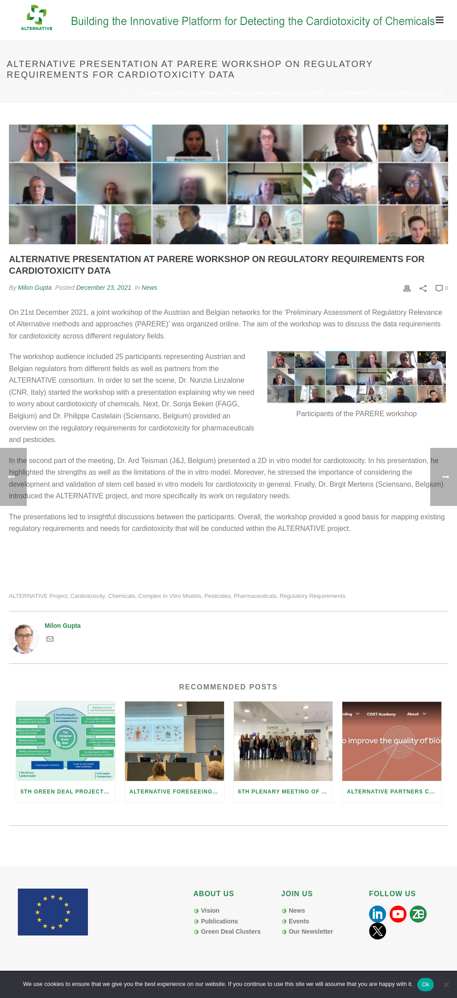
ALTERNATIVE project (38, 596)
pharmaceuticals (255, 596)
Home (108, 93)
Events (299, 921)
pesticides (217, 596)
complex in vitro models (169, 596)
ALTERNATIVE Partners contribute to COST (394, 792)
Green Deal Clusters (231, 931)
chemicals (121, 596)
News (128, 93)
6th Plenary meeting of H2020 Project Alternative (285, 792)
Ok (425, 984)
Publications (219, 921)
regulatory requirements (312, 596)
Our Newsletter (311, 931)
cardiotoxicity (88, 596)
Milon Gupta (34, 287)
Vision (210, 910)
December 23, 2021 (103, 287)
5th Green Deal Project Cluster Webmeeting (68, 792)
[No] (445, 984)
